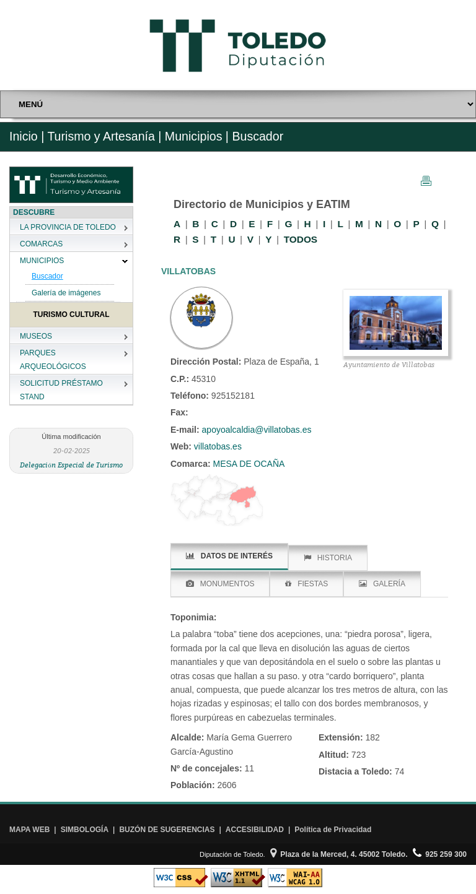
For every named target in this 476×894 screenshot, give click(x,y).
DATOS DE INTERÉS (229, 556)
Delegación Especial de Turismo (71, 464)
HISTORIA (328, 557)
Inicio (23, 136)
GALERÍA (382, 583)
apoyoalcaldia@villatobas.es (257, 430)
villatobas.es (217, 446)
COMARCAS (41, 244)
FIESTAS (306, 583)
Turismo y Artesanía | (104, 136)
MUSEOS (36, 336)
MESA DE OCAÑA (248, 464)
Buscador (47, 276)
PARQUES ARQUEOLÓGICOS (53, 360)
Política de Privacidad (332, 829)
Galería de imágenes (66, 293)
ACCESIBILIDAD (255, 829)
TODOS (300, 239)
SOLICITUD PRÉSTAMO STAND (61, 390)
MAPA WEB (29, 829)
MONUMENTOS (220, 583)
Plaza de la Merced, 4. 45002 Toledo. (339, 854)
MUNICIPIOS (42, 260)
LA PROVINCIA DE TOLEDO (68, 227)
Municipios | (195, 136)
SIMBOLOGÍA (84, 829)
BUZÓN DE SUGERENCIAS (166, 829)
